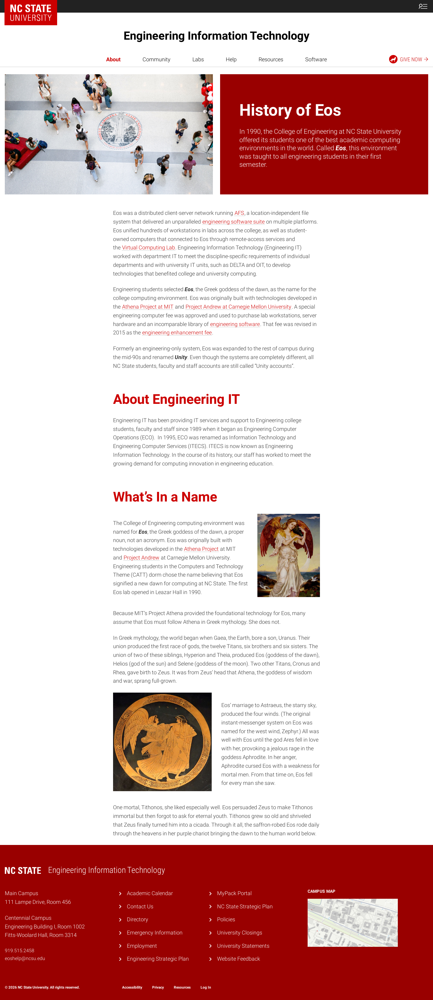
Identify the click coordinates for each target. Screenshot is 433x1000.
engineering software (235, 324)
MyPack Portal (234, 893)
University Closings (239, 932)
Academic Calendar (150, 893)
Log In (206, 987)
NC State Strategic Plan (245, 906)
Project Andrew (141, 557)
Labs (198, 59)
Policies (226, 919)
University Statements (243, 946)
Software (316, 59)
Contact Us (140, 906)
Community (156, 59)
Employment (142, 946)
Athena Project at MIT (148, 306)
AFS (239, 213)
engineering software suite (233, 221)
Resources (271, 59)
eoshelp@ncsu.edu (25, 958)
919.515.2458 (19, 950)
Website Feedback (238, 959)
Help (231, 59)
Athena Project (201, 549)
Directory (137, 919)
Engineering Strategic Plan (158, 959)
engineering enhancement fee (177, 332)
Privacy (158, 987)
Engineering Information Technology (216, 35)
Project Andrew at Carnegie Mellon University (238, 306)
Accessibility (132, 987)
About (113, 59)
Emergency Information (155, 932)
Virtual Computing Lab (148, 247)
